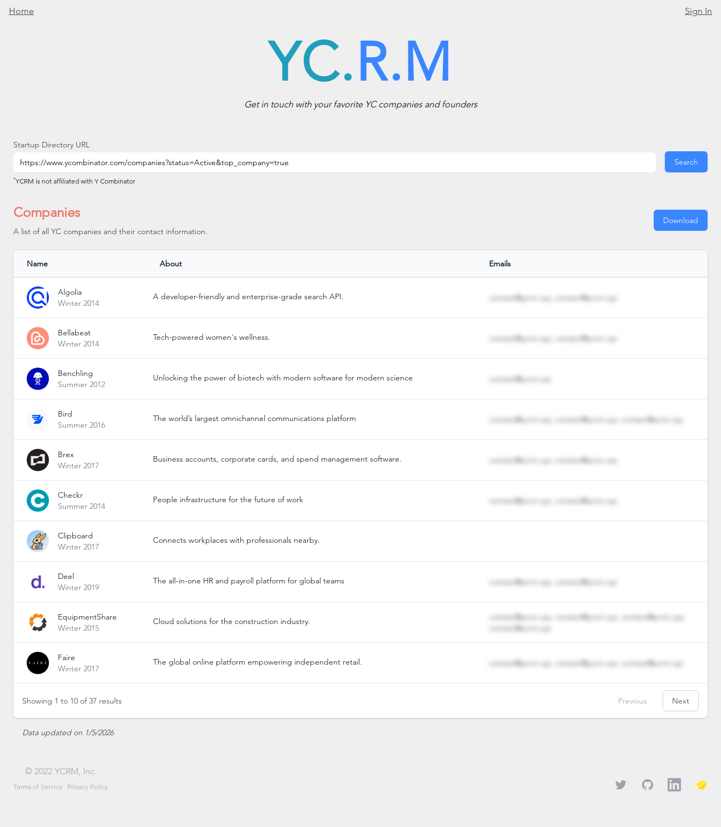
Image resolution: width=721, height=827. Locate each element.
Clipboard (75, 536)
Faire (66, 657)
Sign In (698, 11)
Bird (65, 414)
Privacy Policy (87, 787)
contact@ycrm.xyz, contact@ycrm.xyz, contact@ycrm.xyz (586, 419)
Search (686, 162)
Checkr (70, 495)
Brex (66, 454)
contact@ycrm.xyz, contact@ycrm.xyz (553, 298)
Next (680, 701)
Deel (66, 576)
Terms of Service (38, 787)
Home (21, 11)
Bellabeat (74, 333)
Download (680, 220)
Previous (632, 701)
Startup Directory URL (51, 145)
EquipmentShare (87, 617)
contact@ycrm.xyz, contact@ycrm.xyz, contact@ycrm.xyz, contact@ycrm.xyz (587, 622)
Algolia (70, 292)
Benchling (75, 373)
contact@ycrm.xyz (520, 379)
